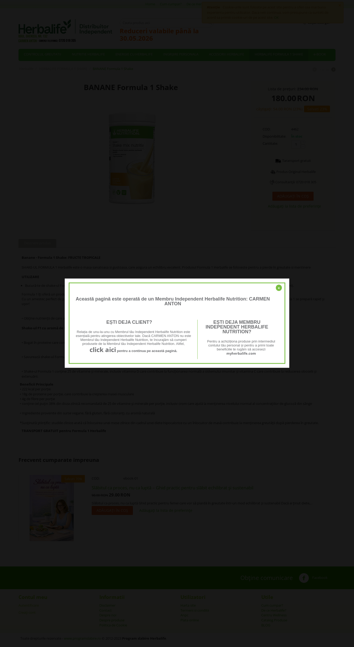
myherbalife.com (241, 353)
